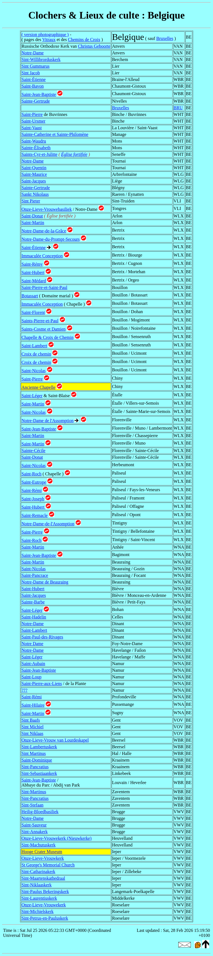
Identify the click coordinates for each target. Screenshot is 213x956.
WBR (179, 79)
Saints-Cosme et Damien (43, 329)
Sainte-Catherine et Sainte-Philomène (54, 134)
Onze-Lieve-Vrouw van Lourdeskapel (55, 740)
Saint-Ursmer (33, 121)
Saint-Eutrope (33, 482)
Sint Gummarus (35, 66)
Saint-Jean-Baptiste (38, 94)
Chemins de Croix (84, 39)
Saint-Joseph (32, 498)
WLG (179, 174)
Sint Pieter (30, 201)
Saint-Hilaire (32, 705)
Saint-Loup (31, 676)
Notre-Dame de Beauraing (44, 582)
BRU (178, 107)
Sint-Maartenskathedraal (43, 878)
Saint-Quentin (33, 167)
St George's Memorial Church (47, 865)
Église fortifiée (74, 154)
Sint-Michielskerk (37, 911)
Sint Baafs (30, 720)
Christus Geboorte (94, 46)
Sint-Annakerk (34, 831)
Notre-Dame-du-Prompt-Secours (50, 239)
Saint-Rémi (31, 490)
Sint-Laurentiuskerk (39, 898)
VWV (179, 811)
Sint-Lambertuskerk (39, 746)
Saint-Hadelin (33, 617)
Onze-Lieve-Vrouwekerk (43, 904)
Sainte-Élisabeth (35, 147)
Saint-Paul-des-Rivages (42, 637)
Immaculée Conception (42, 255)
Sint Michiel (32, 726)
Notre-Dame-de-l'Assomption (47, 523)
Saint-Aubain (33, 663)
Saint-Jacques (33, 181)
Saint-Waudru (33, 141)
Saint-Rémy (31, 264)
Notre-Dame (32, 52)
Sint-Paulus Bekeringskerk (45, 891)
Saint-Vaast (31, 127)
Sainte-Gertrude (35, 101)
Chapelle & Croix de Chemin (47, 337)
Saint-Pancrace (34, 575)
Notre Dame (32, 643)
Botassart (29, 295)
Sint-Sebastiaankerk (39, 773)
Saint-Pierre (31, 114)
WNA (179, 547)
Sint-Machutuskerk (38, 845)
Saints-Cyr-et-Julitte (39, 154)
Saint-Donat (32, 216)
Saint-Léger (31, 395)
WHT (179, 114)
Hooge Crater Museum (41, 851)
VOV (178, 720)
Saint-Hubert (32, 272)
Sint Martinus (33, 753)
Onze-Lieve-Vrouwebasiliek (46, 209)
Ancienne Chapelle (38, 387)
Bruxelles (164, 38)
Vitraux (48, 39)
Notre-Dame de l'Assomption (47, 420)
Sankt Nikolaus (35, 194)
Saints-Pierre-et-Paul (39, 320)
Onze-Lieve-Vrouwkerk (42, 858)
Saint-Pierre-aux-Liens (41, 683)
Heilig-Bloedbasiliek (39, 811)
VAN (178, 46)
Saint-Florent (33, 312)
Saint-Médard (33, 280)
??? (24, 690)
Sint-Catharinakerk (38, 871)
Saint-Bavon (32, 86)
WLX (179, 216)
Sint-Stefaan (32, 805)
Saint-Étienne (33, 79)
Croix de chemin (36, 354)
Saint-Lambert (34, 345)
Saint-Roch (31, 473)
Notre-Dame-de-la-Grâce (43, 231)
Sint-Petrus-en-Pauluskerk (44, 918)
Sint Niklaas (32, 733)
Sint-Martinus (33, 791)
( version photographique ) (45, 34)
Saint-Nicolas (33, 370)
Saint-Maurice (34, 174)
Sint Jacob (30, 72)
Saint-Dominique (36, 760)
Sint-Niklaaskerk (36, 885)
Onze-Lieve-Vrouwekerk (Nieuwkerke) (56, 838)
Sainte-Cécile (33, 450)
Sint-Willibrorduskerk (40, 59)
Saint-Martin (32, 222)
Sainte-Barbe (33, 602)
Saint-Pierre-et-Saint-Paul (44, 287)
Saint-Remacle (34, 515)
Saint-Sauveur (34, 825)
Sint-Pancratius (35, 766)
